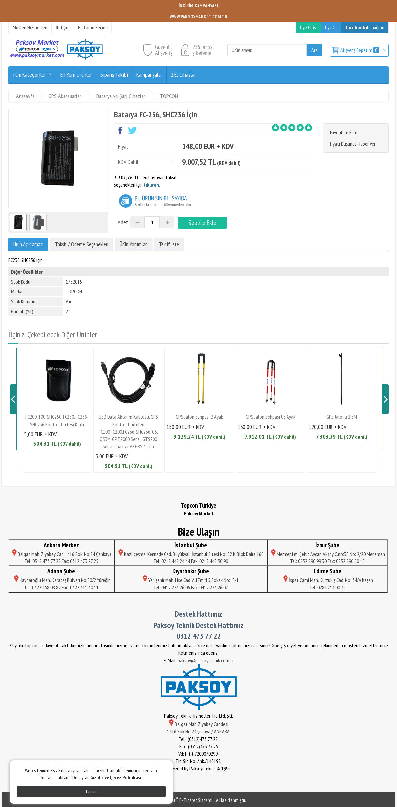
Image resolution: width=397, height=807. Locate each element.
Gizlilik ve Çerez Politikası (115, 777)
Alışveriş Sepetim (360, 50)
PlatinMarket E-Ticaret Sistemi (181, 800)
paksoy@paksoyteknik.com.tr (206, 660)
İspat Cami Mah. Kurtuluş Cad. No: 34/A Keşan (327, 580)
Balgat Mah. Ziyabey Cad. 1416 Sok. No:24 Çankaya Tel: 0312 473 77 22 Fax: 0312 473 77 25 (61, 557)
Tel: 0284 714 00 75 (327, 587)
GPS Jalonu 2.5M (341, 416)
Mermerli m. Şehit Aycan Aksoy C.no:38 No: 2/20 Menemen (327, 554)
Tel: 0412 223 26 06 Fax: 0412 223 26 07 (191, 587)
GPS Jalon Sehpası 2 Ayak (199, 416)
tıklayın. (152, 184)
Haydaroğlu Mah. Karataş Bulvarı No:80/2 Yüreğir (61, 580)
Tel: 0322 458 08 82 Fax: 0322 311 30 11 (61, 587)
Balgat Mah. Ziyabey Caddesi (198, 724)
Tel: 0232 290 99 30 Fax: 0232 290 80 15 (327, 561)
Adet (123, 222)
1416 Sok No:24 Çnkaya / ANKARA (198, 731)
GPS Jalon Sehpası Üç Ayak (270, 416)
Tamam (91, 791)
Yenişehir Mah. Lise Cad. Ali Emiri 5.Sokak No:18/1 (191, 580)
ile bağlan (364, 27)
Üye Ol (331, 27)
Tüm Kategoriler (29, 74)
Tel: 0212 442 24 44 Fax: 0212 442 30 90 (191, 561)
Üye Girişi (308, 27)
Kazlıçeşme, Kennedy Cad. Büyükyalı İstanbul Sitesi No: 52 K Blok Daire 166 (190, 554)
